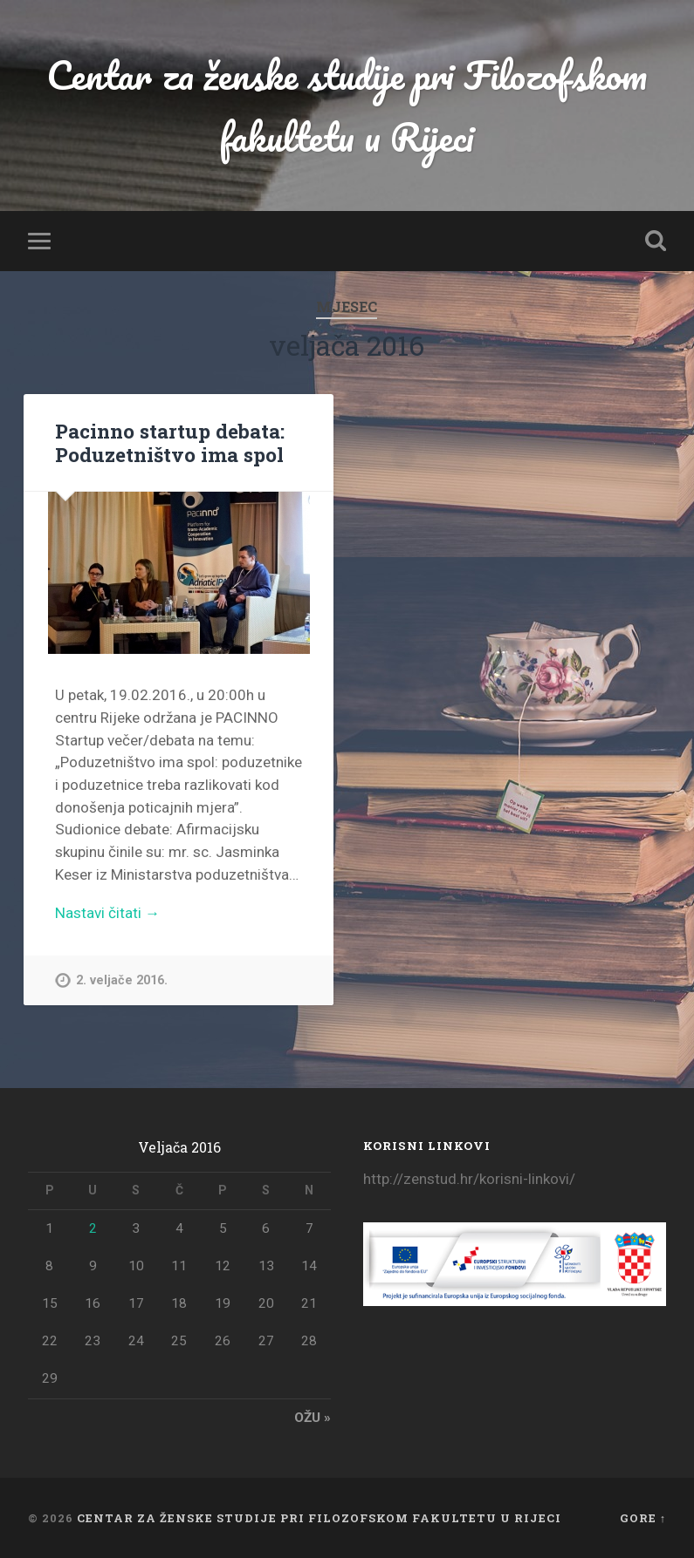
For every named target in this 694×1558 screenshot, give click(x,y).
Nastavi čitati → (107, 913)
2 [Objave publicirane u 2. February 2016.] (93, 1228)
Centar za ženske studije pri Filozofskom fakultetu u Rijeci (346, 105)
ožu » (312, 1417)
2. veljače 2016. (122, 980)
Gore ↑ (643, 1518)
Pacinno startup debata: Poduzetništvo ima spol (170, 442)
